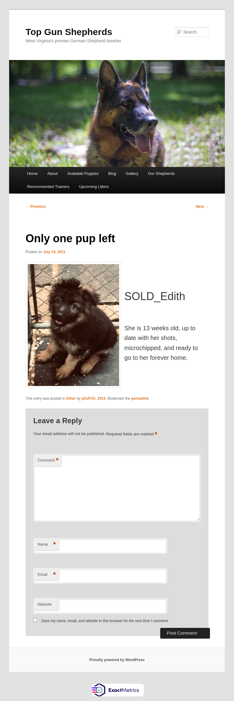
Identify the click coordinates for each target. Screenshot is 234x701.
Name (46, 544)
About (52, 173)
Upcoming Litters (94, 186)
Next (202, 206)
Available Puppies (83, 173)
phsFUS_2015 (94, 398)
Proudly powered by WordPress (116, 660)
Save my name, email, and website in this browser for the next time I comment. (105, 621)
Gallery (132, 173)
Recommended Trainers (48, 186)
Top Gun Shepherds (69, 32)
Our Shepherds (161, 173)
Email (46, 574)
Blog (112, 173)
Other (71, 398)
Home (32, 173)
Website (44, 604)
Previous (36, 206)
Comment (47, 460)
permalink (140, 398)
